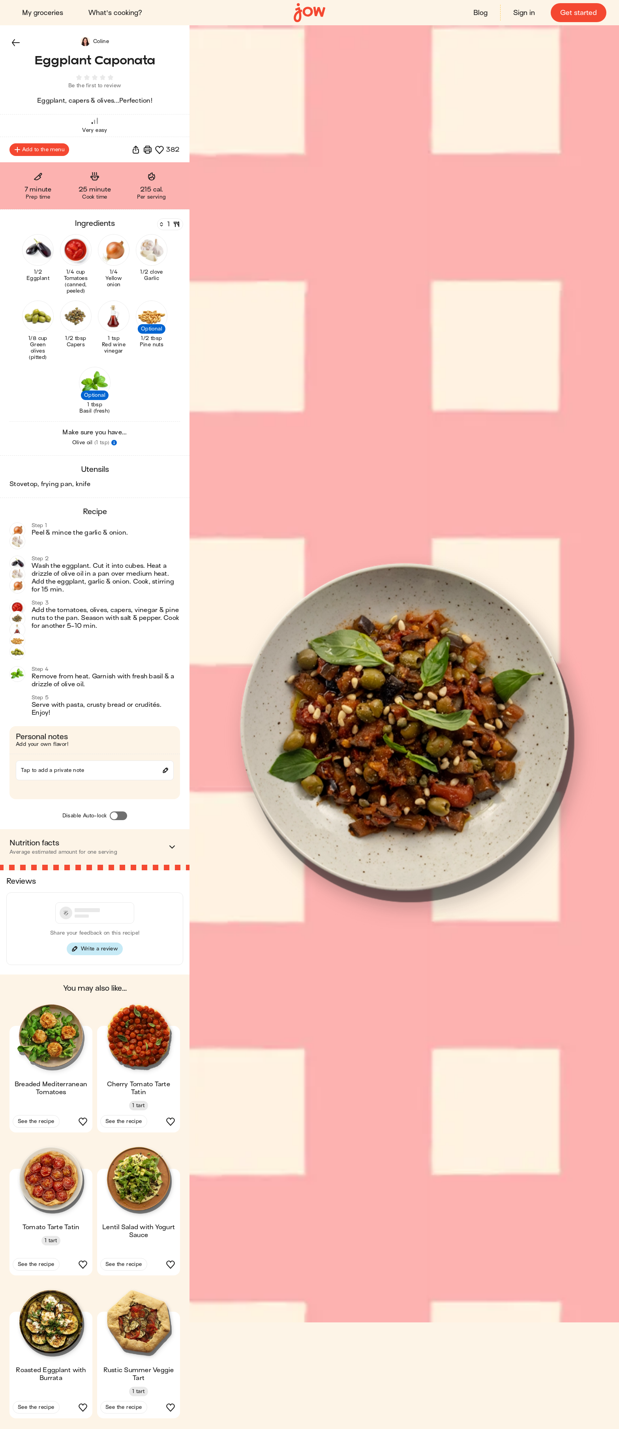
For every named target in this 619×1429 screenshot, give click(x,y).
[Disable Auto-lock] (118, 817)
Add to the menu (39, 151)
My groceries (42, 13)
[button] (15, 42)
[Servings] (169, 225)
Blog (480, 13)
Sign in (524, 13)
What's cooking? (115, 13)
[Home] (309, 13)
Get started (578, 13)
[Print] (147, 150)
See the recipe (36, 1122)
